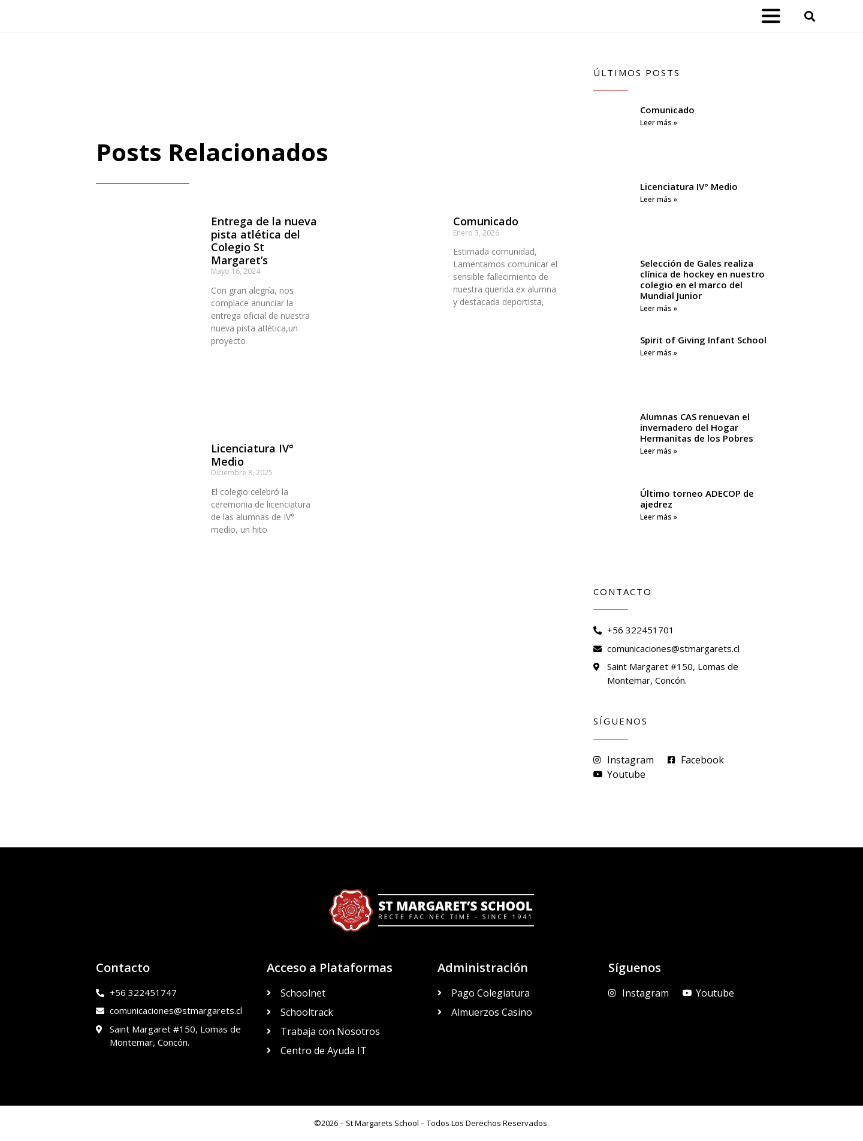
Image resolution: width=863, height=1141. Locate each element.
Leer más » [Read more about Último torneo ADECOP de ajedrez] (658, 517)
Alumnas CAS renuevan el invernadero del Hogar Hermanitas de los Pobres (696, 427)
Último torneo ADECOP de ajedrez (697, 498)
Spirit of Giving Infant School (703, 340)
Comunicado (485, 221)
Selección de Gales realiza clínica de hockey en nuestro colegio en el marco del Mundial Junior (702, 279)
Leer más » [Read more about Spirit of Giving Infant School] (658, 353)
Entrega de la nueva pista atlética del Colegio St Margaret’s (264, 240)
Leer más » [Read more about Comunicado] (658, 122)
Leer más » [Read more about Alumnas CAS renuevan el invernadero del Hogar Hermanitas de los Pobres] (658, 451)
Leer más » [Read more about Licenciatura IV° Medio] (658, 199)
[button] (810, 16)
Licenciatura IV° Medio (252, 455)
